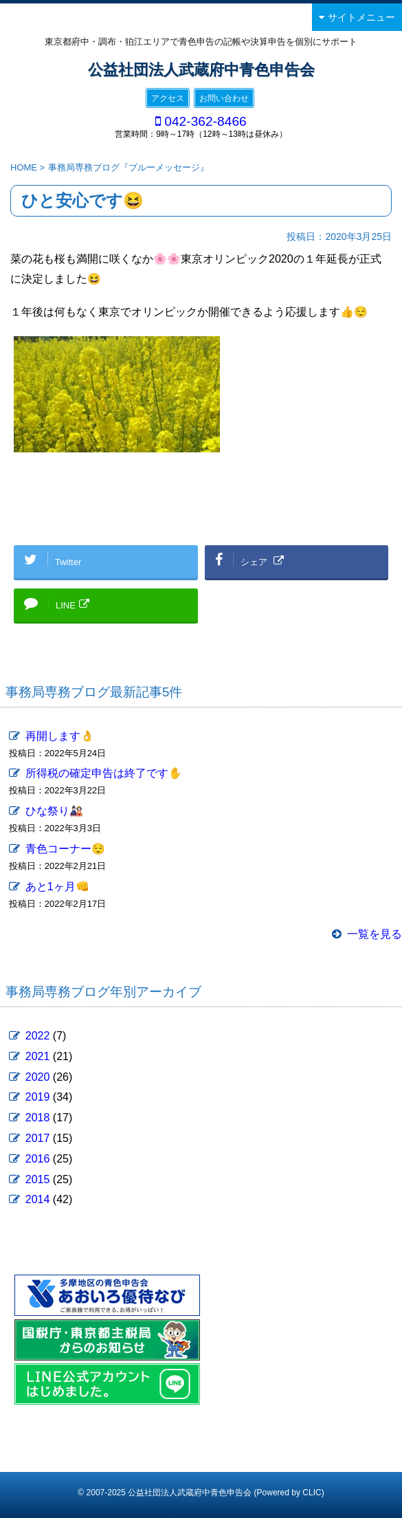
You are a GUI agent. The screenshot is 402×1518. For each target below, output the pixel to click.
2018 (37, 1117)
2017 (37, 1138)
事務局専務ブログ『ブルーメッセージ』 (128, 167)
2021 (37, 1056)
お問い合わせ (224, 98)
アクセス (167, 98)
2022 (37, 1036)
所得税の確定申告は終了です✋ (103, 773)
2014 (37, 1199)
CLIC (311, 1492)
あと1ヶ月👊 (57, 886)
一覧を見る (374, 934)
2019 (37, 1097)
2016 (37, 1159)
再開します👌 (59, 736)
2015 (37, 1179)
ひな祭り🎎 (54, 811)
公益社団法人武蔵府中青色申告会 (201, 69)
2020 (37, 1077)
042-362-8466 (205, 121)
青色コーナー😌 (65, 849)
